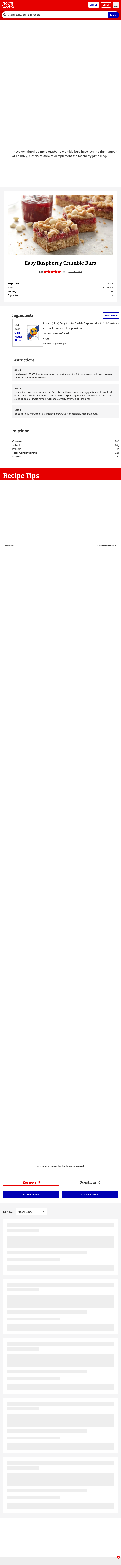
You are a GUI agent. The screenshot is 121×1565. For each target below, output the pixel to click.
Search (113, 15)
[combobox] (55, 14)
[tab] (31, 1182)
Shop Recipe (111, 315)
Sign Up (93, 5)
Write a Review (31, 1194)
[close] (118, 1557)
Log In (106, 5)
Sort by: (8, 1211)
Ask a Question (90, 1194)
